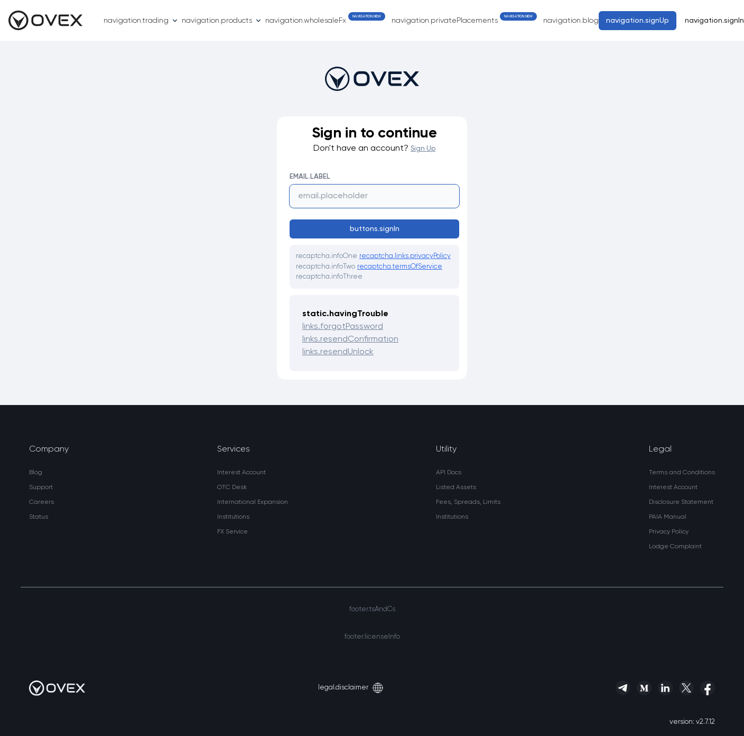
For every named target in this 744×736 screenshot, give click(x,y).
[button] (682, 546)
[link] (49, 472)
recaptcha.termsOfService (399, 266)
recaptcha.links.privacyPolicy (405, 256)
